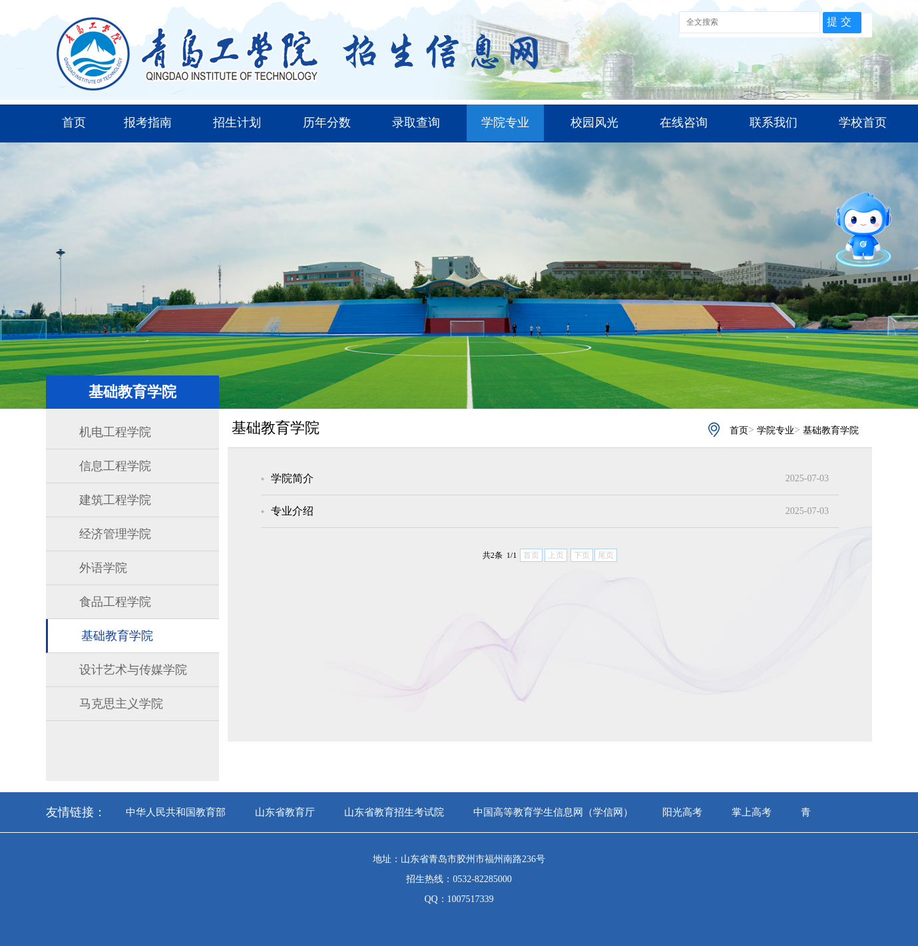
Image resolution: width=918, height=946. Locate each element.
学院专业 (505, 122)
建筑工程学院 (115, 500)
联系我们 (774, 122)
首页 (74, 122)
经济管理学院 (115, 534)
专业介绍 (292, 511)
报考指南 (148, 122)
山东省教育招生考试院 (394, 812)
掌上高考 (752, 812)
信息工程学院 (115, 466)
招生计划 (237, 122)
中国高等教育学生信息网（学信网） (553, 812)
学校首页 (863, 122)
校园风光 (594, 122)
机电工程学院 (115, 432)
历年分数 (327, 122)
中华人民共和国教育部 (176, 812)
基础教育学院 (117, 635)
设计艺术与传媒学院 (133, 669)
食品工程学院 (115, 601)
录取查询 (416, 122)
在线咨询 (684, 122)
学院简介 (292, 478)
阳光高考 (682, 812)
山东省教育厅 (285, 812)
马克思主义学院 (121, 703)
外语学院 (103, 568)
